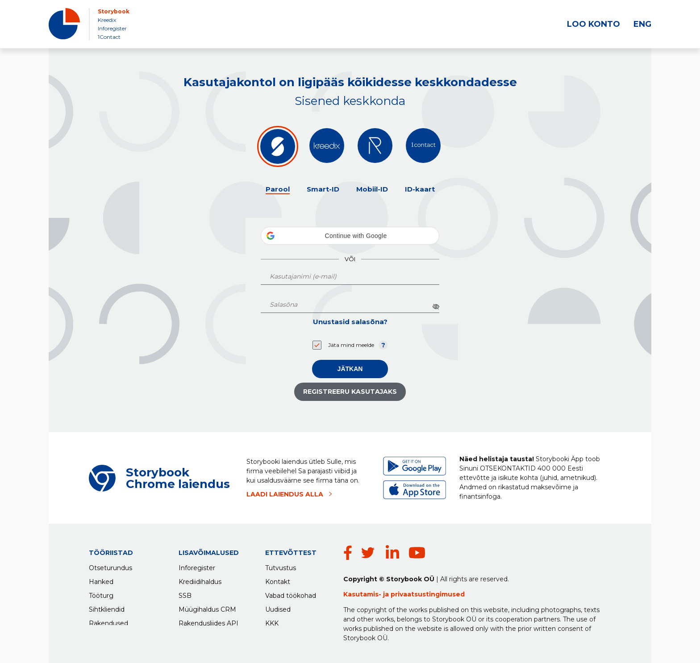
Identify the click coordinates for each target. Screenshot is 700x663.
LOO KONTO (593, 24)
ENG (642, 24)
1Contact (109, 36)
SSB (185, 594)
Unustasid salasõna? (350, 321)
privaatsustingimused (428, 594)
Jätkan (350, 368)
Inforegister (112, 28)
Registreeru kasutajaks (350, 392)
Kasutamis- (363, 594)
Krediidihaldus (200, 580)
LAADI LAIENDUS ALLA (284, 494)
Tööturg (101, 594)
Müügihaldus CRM (207, 608)
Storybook (113, 11)
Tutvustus (280, 566)
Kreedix (107, 20)
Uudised (278, 608)
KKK (272, 621)
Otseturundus (110, 566)
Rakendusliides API (208, 621)
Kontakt (277, 580)
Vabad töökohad (290, 594)
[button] (350, 236)
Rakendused (108, 621)
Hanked (101, 580)
